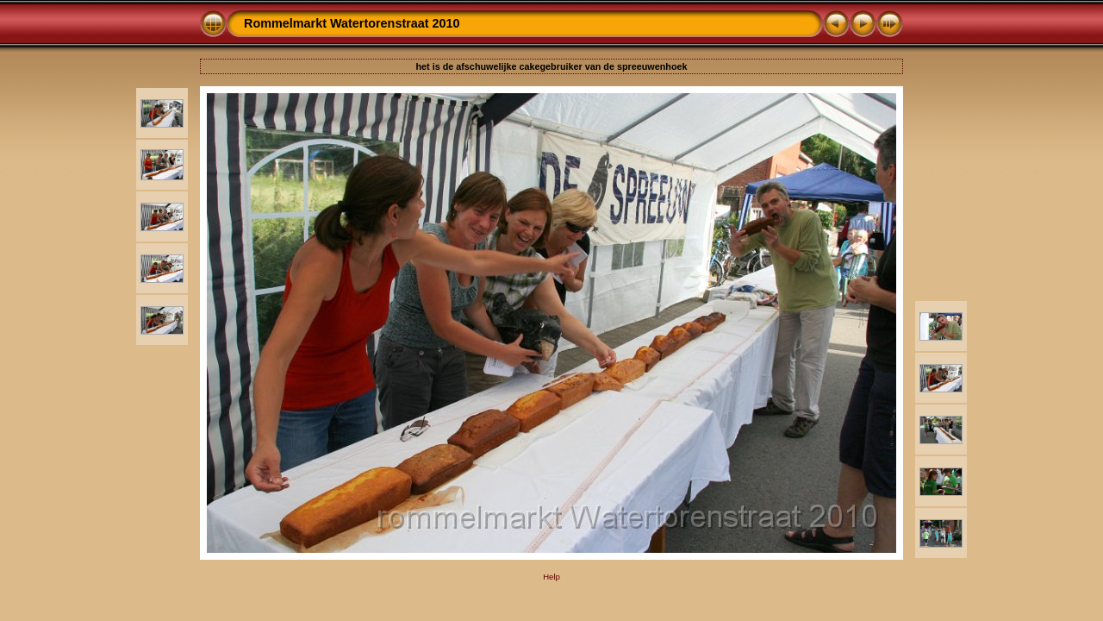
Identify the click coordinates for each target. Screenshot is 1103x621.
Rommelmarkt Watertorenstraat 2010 (352, 23)
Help (551, 576)
